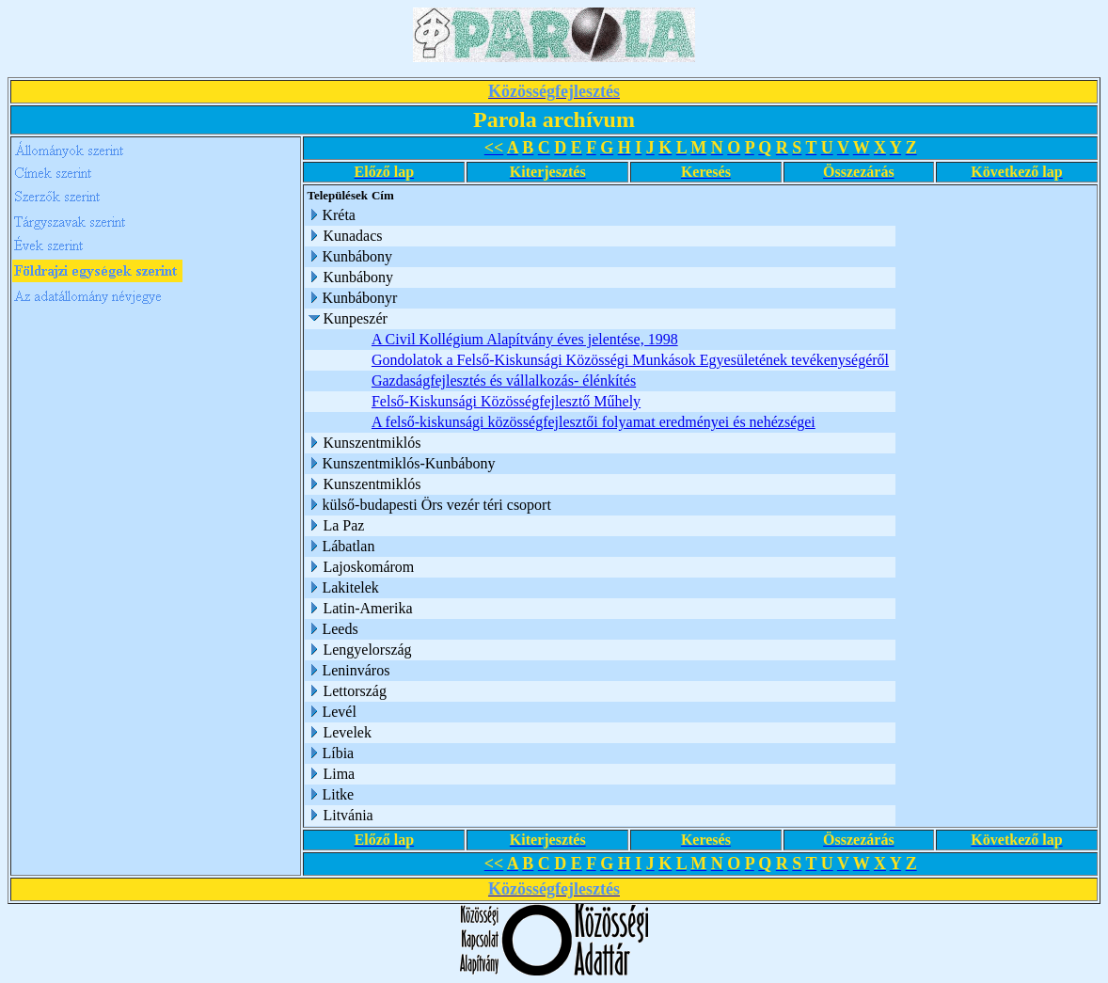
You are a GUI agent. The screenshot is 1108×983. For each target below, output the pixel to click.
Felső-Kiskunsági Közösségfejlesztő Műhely (506, 401)
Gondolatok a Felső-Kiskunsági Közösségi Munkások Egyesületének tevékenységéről (630, 360)
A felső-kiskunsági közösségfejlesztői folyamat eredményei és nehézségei (593, 422)
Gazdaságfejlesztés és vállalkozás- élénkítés (504, 380)
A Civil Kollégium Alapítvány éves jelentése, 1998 (525, 339)
